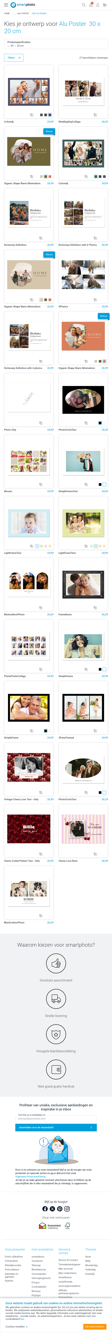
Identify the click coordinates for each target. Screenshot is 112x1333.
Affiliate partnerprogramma (69, 1292)
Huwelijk (90, 1273)
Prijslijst (36, 1295)
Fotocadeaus (12, 1269)
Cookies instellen (17, 1326)
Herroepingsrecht (41, 1278)
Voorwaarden (39, 1273)
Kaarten (9, 1280)
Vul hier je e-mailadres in (31, 1115)
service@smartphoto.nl (71, 1286)
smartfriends (65, 1281)
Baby (87, 1260)
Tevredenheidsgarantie (71, 1264)
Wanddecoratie (13, 1265)
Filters (11, 57)
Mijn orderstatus (67, 1273)
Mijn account (66, 1268)
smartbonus (65, 1277)
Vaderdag (90, 1269)
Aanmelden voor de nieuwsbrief (36, 1127)
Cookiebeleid (39, 1286)
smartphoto (38, 1256)
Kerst (88, 1256)
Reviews (36, 1291)
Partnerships (65, 1297)
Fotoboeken (11, 1260)
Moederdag (91, 1265)
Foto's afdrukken (14, 1256)
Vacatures (37, 1260)
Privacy (35, 1282)
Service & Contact (68, 1260)
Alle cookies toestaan (94, 1327)
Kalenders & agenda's (11, 1275)
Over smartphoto (42, 1249)
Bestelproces (39, 1269)
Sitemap (36, 1265)
